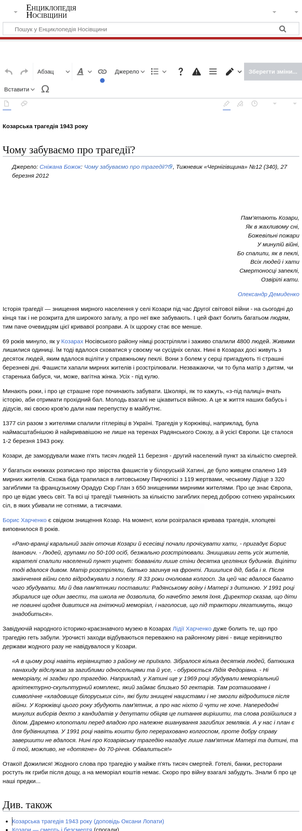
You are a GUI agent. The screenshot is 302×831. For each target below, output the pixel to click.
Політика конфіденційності (41, 820)
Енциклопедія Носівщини (51, 11)
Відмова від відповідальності (209, 820)
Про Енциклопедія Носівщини (123, 820)
